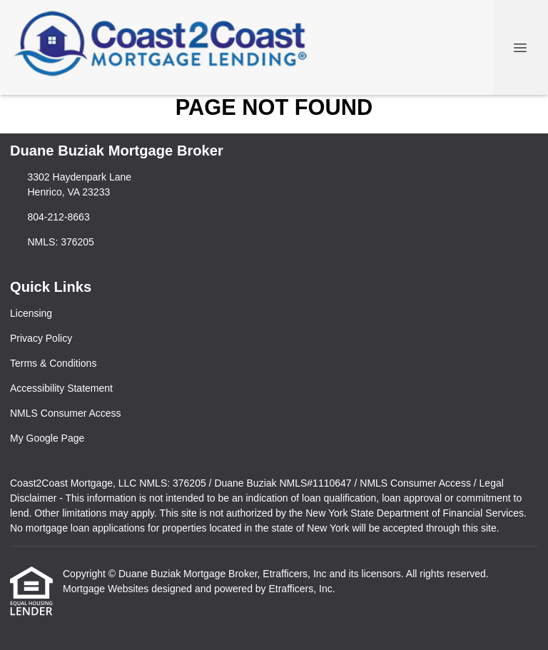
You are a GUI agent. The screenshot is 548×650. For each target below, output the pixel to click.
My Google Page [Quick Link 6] (47, 438)
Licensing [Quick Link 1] (31, 313)
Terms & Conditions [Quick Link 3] (53, 363)
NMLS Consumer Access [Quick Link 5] (65, 413)
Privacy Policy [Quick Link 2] (41, 338)
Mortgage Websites (107, 588)
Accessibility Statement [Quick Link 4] (61, 388)
